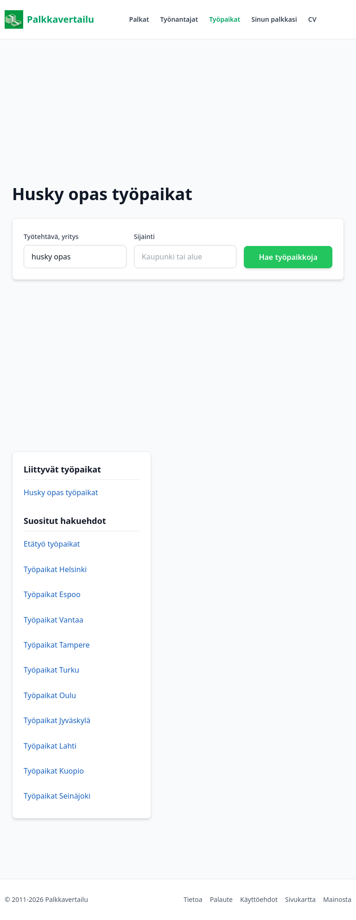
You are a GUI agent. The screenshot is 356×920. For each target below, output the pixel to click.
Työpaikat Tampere (57, 645)
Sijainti (144, 236)
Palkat (139, 19)
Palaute (221, 899)
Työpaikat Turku (51, 670)
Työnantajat (179, 19)
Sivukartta (300, 899)
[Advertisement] (178, 104)
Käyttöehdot (259, 899)
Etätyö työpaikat (52, 544)
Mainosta (337, 899)
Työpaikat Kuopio (54, 771)
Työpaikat (224, 19)
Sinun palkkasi (274, 19)
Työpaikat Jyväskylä (57, 720)
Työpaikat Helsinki (55, 569)
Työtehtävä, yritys (51, 236)
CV (312, 19)
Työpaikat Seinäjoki (57, 796)
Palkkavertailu (49, 19)
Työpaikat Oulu (50, 695)
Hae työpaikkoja (288, 257)
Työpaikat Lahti (50, 746)
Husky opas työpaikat (61, 492)
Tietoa (193, 899)
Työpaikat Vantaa (53, 620)
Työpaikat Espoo (52, 594)
